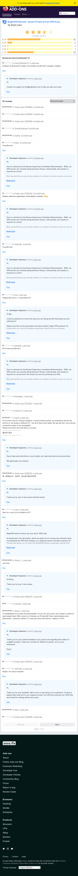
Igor (16, 295)
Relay (5, 832)
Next (57, 724)
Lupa (16, 509)
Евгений (18, 346)
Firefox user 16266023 (23, 473)
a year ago (27, 244)
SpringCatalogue (21, 128)
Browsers (7, 824)
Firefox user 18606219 (23, 596)
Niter (16, 710)
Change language (9, 868)
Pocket (6, 841)
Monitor (6, 837)
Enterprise (7, 812)
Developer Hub (10, 770)
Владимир (19, 396)
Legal (24, 856)
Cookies (15, 856)
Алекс (17, 611)
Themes (16, 14)
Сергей (18, 604)
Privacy (5, 856)
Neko (17, 143)
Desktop (7, 803)
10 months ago (26, 135)
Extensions (7, 14)
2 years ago (34, 63)
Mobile (6, 808)
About (6, 757)
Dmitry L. (18, 560)
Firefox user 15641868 (23, 121)
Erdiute (17, 135)
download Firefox (53, 3)
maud (17, 418)
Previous (20, 724)
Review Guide (9, 792)
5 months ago (38, 107)
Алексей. (18, 244)
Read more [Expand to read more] (10, 181)
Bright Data (16, 25)
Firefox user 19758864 (23, 107)
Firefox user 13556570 (23, 661)
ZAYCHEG (18, 669)
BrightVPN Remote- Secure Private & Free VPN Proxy (34, 22)
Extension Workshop (12, 766)
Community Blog (11, 779)
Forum (6, 783)
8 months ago (34, 128)
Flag (4, 71)
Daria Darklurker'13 (22, 63)
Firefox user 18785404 (23, 193)
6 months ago (38, 114)
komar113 (18, 411)
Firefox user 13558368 (23, 717)
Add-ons (7, 753)
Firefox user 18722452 (23, 403)
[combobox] (67, 13)
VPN (5, 828)
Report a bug (9, 787)
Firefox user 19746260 (23, 114)
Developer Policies (11, 774)
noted (24, 861)
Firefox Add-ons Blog (13, 762)
